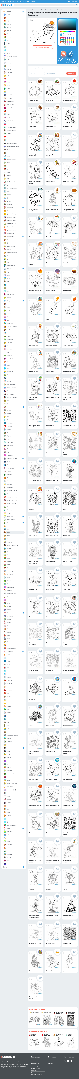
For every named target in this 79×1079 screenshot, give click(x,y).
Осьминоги (8, 539)
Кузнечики (8, 355)
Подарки (7, 580)
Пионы (7, 564)
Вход (69, 1)
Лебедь (7, 381)
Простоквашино (9, 629)
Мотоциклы (8, 465)
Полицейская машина (10, 593)
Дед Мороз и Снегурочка (12, 182)
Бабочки (7, 69)
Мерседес (8, 436)
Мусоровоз (8, 474)
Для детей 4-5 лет (10, 217)
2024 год (7, 24)
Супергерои (14, 748)
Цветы (14, 828)
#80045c (74, 42)
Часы (6, 838)
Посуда (7, 609)
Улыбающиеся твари (10, 783)
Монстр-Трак (8, 445)
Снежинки (8, 719)
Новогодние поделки (10, 500)
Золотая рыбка (9, 285)
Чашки (7, 841)
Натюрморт (8, 487)
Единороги (50, 1063)
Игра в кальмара (9, 294)
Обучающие (14, 516)
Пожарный (8, 590)
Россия (7, 664)
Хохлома (7, 815)
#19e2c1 (71, 42)
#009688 (63, 40)
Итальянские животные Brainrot (13, 304)
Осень (7, 532)
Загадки (19, 1)
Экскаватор (8, 854)
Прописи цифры (9, 625)
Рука (6, 667)
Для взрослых (13, 867)
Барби (7, 82)
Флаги (7, 796)
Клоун (7, 320)
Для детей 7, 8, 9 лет (11, 227)
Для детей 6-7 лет (10, 223)
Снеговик (7, 712)
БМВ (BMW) (8, 95)
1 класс (7, 14)
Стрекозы (8, 741)
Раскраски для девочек (53, 1066)
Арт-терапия (8, 66)
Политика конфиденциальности (36, 1073)
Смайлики (8, 703)
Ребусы (7, 661)
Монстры (7, 449)
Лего (6, 391)
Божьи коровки (9, 101)
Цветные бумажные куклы (12, 822)
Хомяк (7, 812)
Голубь (7, 156)
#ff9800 (74, 40)
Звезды (7, 278)
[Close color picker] (61, 34)
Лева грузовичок (9, 384)
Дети (6, 198)
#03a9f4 (74, 38)
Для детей (13, 11)
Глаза (7, 149)
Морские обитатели (14, 458)
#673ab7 (67, 38)
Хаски (7, 806)
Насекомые (8, 484)
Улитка (7, 780)
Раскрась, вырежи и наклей (12, 658)
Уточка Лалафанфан (10, 790)
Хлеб (6, 809)
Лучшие (7, 410)
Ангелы (7, 53)
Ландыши (8, 375)
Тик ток (7, 757)
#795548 (63, 42)
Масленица (8, 420)
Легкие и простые (10, 387)
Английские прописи (10, 56)
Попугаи (7, 606)
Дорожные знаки (9, 246)
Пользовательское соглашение (35, 1069)
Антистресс (8, 63)
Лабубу (7, 365)
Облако (7, 513)
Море (7, 452)
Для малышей (9, 233)
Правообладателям (36, 1066)
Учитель (7, 793)
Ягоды (7, 860)
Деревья (7, 194)
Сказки (7, 693)
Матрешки (8, 426)
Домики (7, 243)
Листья (14, 407)
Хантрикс (7, 802)
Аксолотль (8, 50)
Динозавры (8, 201)
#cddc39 (67, 40)
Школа (7, 847)
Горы (6, 165)
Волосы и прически (10, 130)
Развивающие (14, 651)
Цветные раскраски (10, 825)
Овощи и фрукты (14, 523)
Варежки (7, 111)
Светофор (8, 683)
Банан (7, 75)
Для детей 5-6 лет (10, 220)
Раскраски (3, 1)
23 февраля (8, 34)
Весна (7, 117)
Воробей (7, 133)
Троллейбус (8, 770)
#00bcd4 (61, 40)
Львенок (7, 413)
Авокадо (7, 37)
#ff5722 (61, 42)
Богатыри (8, 98)
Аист (6, 40)
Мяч (6, 478)
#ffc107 (71, 40)
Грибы (7, 169)
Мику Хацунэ (8, 442)
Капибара (8, 313)
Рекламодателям (35, 1063)
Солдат (7, 725)
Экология (7, 851)
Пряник (7, 635)
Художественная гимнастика (12, 819)
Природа (7, 619)
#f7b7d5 (69, 44)
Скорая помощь (9, 699)
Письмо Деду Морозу (11, 571)
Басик (7, 85)
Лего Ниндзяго (9, 394)
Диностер (8, 204)
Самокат (7, 677)
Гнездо (7, 153)
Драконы (7, 249)
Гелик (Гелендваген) (10, 143)
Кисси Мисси (8, 317)
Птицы (7, 638)
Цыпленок (8, 831)
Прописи (7, 622)
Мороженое (8, 455)
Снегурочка (8, 716)
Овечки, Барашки (9, 519)
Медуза (7, 429)
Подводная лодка (10, 584)
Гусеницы (7, 175)
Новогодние (8, 494)
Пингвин (7, 561)
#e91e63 (63, 38)
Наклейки (7, 481)
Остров (7, 535)
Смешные (7, 706)
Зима (6, 281)
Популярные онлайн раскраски (38, 1031)
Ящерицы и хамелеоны (11, 864)
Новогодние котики (10, 497)
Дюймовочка (8, 256)
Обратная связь (35, 1061)
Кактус (7, 310)
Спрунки (7, 738)
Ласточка (8, 378)
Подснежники (9, 587)
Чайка (7, 835)
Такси (7, 754)
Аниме (7, 59)
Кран (6, 352)
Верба (7, 114)
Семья (7, 687)
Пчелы (7, 642)
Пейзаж (7, 555)
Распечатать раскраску (42, 47)
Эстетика (7, 857)
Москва (7, 461)
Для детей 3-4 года (10, 214)
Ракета (7, 654)
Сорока (7, 732)
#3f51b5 (69, 38)
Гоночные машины (10, 159)
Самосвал (8, 680)
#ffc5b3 (65, 44)
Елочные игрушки (9, 265)
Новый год (8, 510)
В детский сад (9, 108)
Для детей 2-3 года (10, 211)
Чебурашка (8, 844)
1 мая (6, 18)
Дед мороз (8, 185)
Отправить (71, 73)
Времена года (9, 137)
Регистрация (74, 1)
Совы (6, 722)
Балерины (8, 72)
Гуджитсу (8, 172)
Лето (6, 404)
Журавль (7, 272)
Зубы (6, 291)
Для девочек (14, 207)
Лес (6, 400)
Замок (7, 275)
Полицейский (8, 597)
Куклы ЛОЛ (8, 358)
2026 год (7, 30)
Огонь (7, 526)
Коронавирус (8, 339)
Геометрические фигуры (11, 146)
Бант (6, 79)
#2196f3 (71, 38)
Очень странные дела (11, 545)
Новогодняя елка (9, 506)
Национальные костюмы (11, 490)
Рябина (7, 671)
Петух (7, 558)
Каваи (7, 307)
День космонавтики (10, 188)
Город (7, 162)
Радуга (7, 645)
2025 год (7, 27)
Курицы (7, 362)
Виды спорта (8, 120)
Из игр (14, 301)
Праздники (14, 613)
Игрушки (7, 297)
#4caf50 (65, 40)
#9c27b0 (65, 38)
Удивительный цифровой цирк (13, 773)
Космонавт (8, 342)
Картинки (33, 1)
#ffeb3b (69, 40)
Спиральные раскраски (11, 735)
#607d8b (65, 42)
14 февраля (8, 21)
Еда (6, 262)
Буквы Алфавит (9, 104)
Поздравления (25, 1)
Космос (7, 346)
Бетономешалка (9, 92)
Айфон (7, 43)
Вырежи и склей (9, 140)
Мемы (7, 432)
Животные (14, 268)
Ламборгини (8, 371)
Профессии (8, 632)
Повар (7, 577)
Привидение (8, 616)
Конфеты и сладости (10, 326)
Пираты (7, 568)
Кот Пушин (8, 349)
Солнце (7, 728)
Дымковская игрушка (10, 252)
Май (6, 416)
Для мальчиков (14, 236)
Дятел (7, 259)
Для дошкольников (10, 230)
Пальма (7, 548)
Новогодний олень (10, 503)
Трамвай (7, 764)
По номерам (8, 574)
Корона (7, 336)
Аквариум (8, 46)
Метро (7, 439)
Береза (7, 88)
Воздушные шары (10, 127)
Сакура (7, 674)
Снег (6, 709)
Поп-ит (7, 603)
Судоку (7, 745)
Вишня (7, 124)
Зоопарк (7, 288)
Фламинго (8, 799)
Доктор (7, 239)
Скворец (7, 696)
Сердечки (8, 690)
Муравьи (7, 471)
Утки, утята (8, 786)
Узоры (7, 777)
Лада (6, 368)
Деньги (7, 191)
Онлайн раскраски (12, 1)
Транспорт (8, 767)
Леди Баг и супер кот (11, 397)
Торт (6, 761)
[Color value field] (69, 34)
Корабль (7, 330)
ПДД (6, 552)
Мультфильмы (14, 468)
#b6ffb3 (67, 44)
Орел (6, 529)
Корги (7, 333)
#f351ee (67, 42)
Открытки (8, 542)
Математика (8, 423)
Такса (7, 751)
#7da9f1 (69, 42)
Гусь (6, 178)
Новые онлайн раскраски (37, 1009)
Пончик (7, 600)
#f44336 (61, 38)
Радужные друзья (10, 648)
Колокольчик (8, 323)
